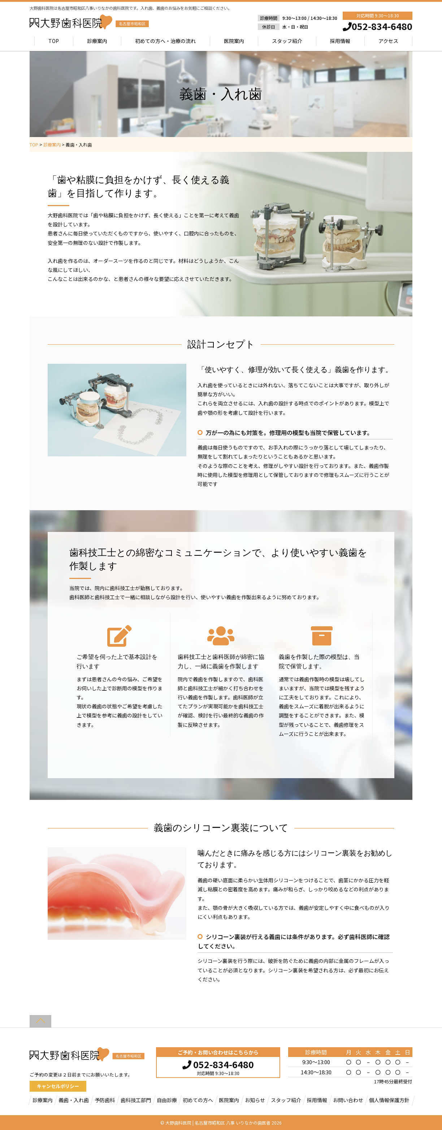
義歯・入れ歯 (73, 1100)
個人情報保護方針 (389, 1100)
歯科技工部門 (136, 1100)
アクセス (388, 40)
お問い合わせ (348, 1100)
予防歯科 (105, 1100)
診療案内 (97, 40)
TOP (54, 40)
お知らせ (255, 1100)
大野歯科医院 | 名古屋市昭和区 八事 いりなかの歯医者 (217, 1123)
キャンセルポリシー (58, 1086)
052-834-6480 (218, 1063)
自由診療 (167, 1100)
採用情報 (340, 40)
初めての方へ (198, 1100)
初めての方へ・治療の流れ (165, 40)
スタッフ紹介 (287, 40)
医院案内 (234, 40)
